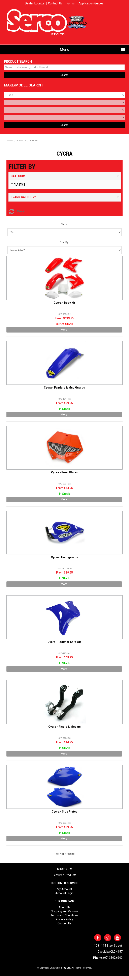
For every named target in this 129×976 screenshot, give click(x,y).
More (64, 329)
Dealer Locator (34, 3)
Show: (64, 224)
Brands (21, 140)
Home (9, 140)
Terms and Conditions (64, 915)
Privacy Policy (64, 919)
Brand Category (23, 197)
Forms (70, 3)
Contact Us (55, 3)
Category (18, 176)
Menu (64, 49)
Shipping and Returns (64, 911)
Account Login (64, 893)
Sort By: (64, 242)
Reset (21, 211)
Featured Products (64, 875)
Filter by (21, 167)
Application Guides (90, 3)
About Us (64, 907)
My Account (64, 889)
